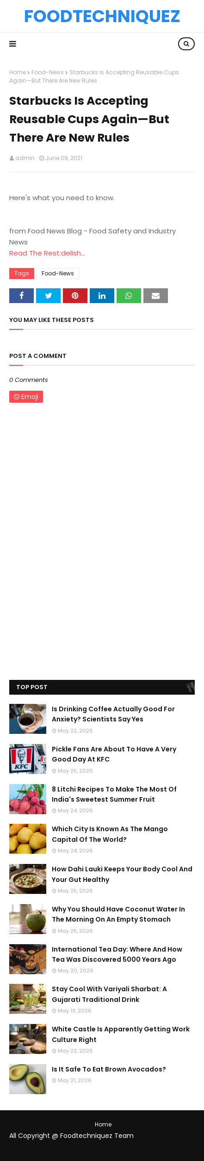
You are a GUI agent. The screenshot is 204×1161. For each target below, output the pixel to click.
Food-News (47, 72)
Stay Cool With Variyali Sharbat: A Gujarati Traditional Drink (109, 994)
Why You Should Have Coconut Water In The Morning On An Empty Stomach (118, 914)
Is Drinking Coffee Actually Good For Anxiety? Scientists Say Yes (113, 714)
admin (25, 158)
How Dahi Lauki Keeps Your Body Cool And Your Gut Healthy (122, 874)
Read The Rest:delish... (47, 253)
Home (17, 72)
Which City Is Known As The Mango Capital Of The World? (110, 834)
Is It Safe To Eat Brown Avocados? (109, 1069)
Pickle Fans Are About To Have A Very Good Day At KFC (114, 754)
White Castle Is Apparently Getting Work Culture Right (121, 1034)
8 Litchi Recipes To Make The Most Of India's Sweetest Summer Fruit (114, 794)
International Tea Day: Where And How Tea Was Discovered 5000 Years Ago (117, 954)
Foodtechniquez (102, 16)
